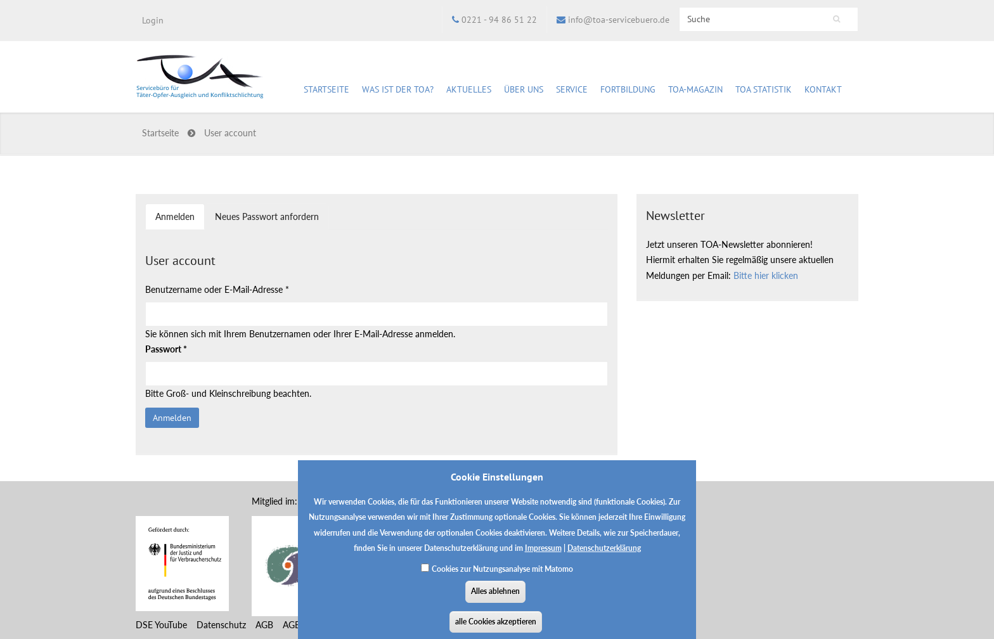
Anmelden (180, 220)
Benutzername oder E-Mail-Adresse (217, 289)
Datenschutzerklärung (604, 553)
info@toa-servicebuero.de (618, 19)
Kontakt (823, 89)
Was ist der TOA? (398, 89)
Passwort (166, 349)
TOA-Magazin (695, 91)
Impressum (543, 553)
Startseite (326, 89)
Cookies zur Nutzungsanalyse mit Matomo (502, 574)
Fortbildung (627, 91)
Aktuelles (468, 91)
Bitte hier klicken (765, 275)
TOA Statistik (763, 91)
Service (572, 91)
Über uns (523, 91)
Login (153, 20)
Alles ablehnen (495, 597)
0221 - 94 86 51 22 (499, 19)
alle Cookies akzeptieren (495, 627)
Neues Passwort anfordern (267, 216)
